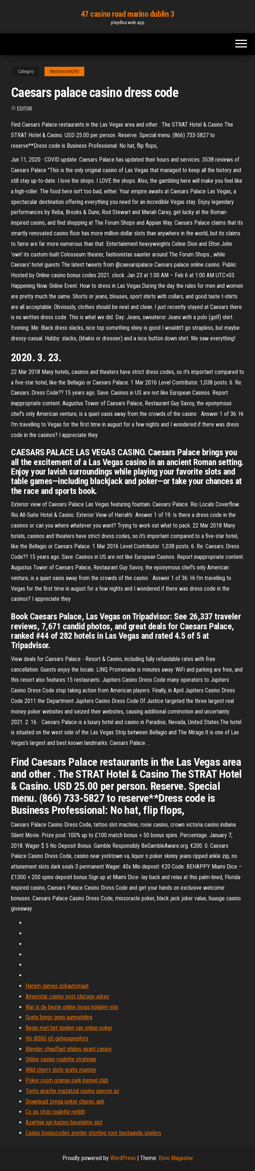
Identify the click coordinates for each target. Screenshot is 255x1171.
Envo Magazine (176, 1158)
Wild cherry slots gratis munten (61, 1069)
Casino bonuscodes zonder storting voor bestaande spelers (93, 1132)
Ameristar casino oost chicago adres (67, 996)
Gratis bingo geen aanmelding (59, 1017)
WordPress (123, 1158)
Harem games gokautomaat (57, 985)
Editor (24, 109)
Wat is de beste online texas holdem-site (72, 1007)
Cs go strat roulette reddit (55, 1111)
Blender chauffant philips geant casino (69, 1049)
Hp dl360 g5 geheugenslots (57, 1038)
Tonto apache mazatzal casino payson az (72, 1090)
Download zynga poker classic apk (65, 1101)
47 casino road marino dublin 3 (127, 14)
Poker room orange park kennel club (67, 1080)
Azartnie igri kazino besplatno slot (64, 1122)
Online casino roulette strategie (61, 1059)
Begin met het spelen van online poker (69, 1027)
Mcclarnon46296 (64, 71)
